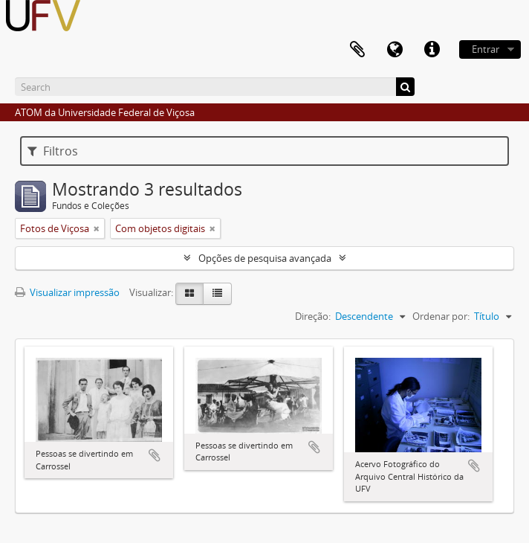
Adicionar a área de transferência (154, 455)
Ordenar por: (441, 316)
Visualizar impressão (67, 292)
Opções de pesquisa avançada (264, 258)
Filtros (52, 151)
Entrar (485, 49)
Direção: (313, 316)
